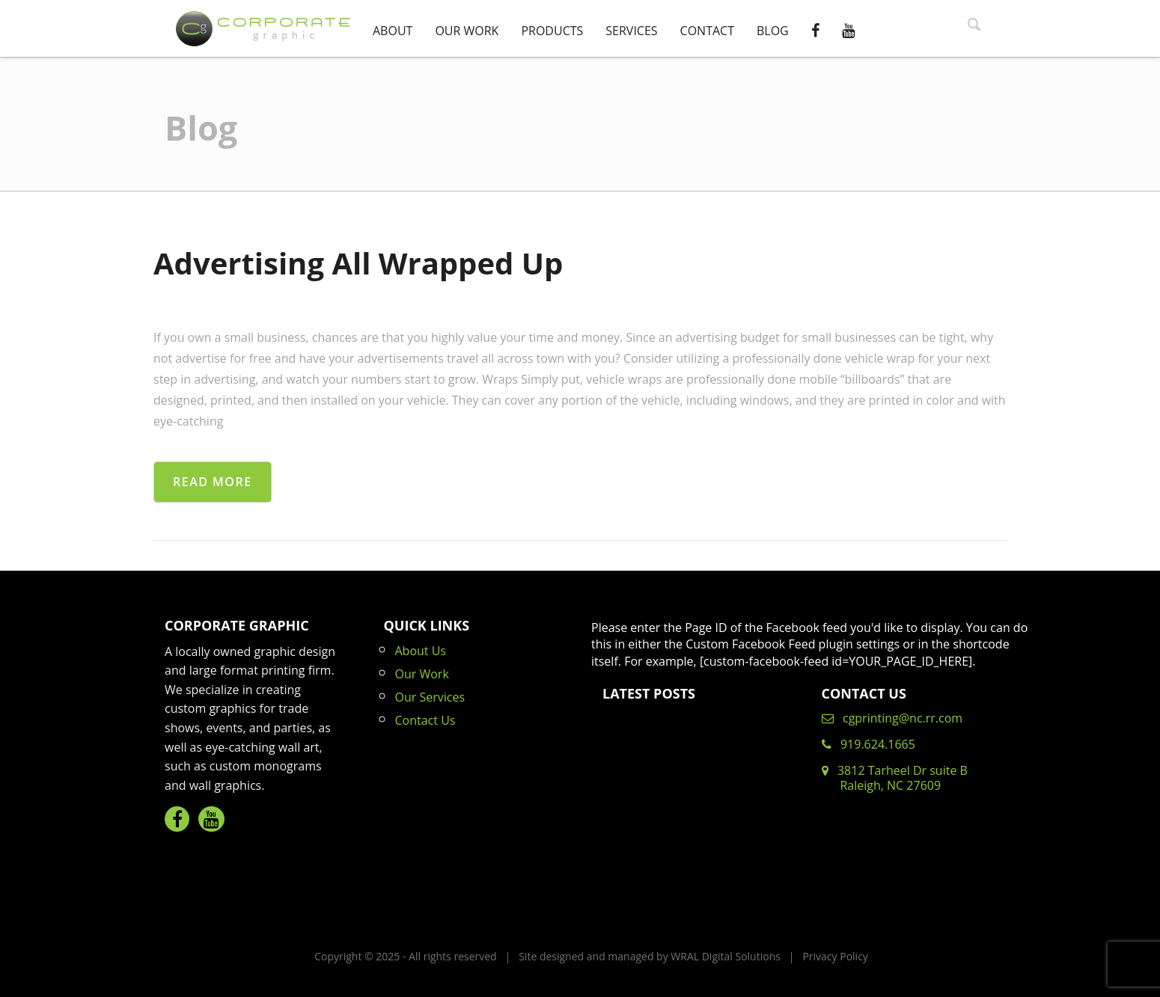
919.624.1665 (868, 744)
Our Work (466, 30)
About (392, 30)
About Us (421, 650)
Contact (707, 30)
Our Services (430, 697)
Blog (773, 30)
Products (552, 30)
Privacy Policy (834, 956)
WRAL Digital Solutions (726, 956)
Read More (212, 481)
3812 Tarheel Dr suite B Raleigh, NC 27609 (895, 778)
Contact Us (425, 720)
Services (631, 30)
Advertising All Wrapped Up (358, 262)
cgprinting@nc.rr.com (892, 718)
